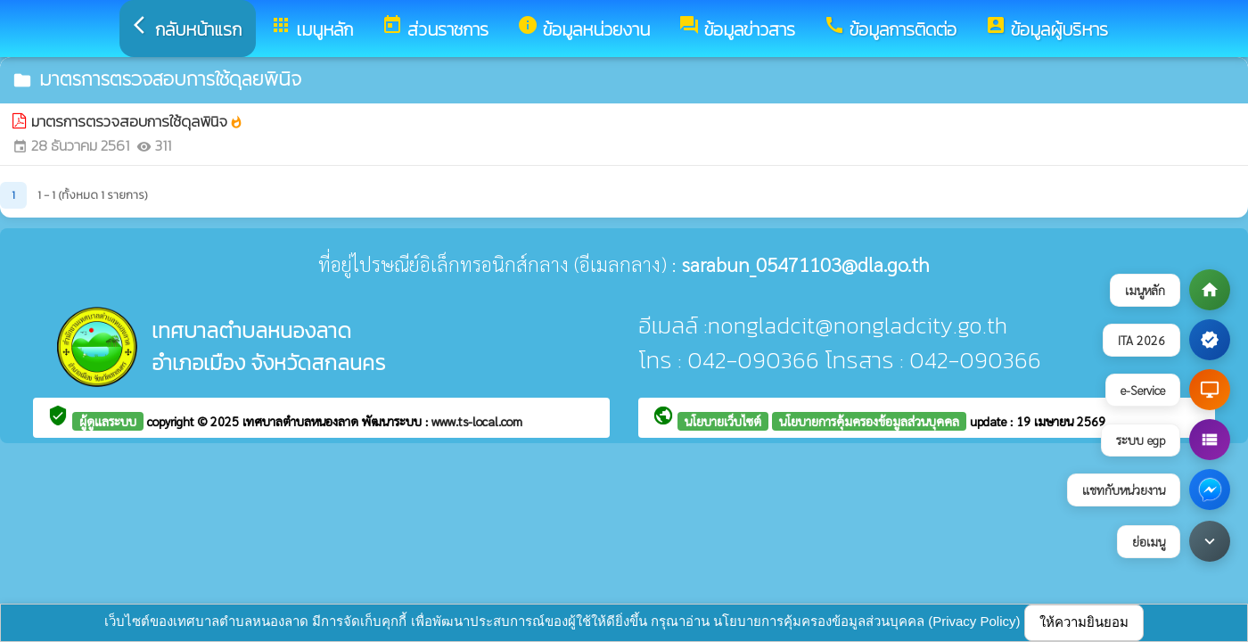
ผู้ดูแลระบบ (107, 421)
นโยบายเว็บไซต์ (723, 421)
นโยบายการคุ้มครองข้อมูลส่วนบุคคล (869, 421)
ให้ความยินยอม (1084, 622)
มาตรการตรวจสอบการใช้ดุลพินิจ (137, 122)
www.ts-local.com (476, 421)
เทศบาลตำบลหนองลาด (302, 421)
